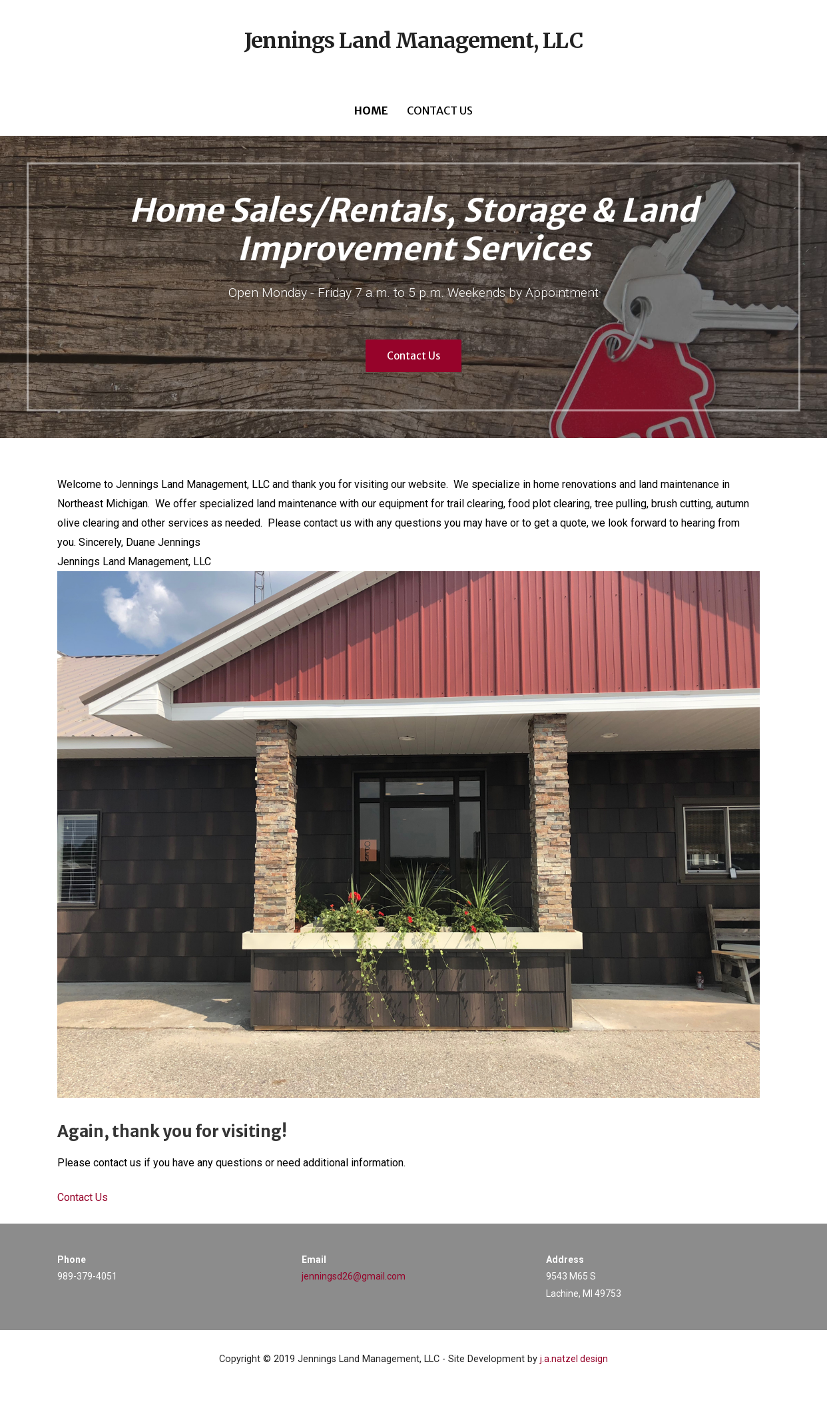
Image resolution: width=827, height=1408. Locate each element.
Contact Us (440, 110)
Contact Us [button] (82, 1197)
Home (371, 110)
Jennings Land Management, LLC (413, 40)
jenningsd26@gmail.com (354, 1276)
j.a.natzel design (574, 1358)
